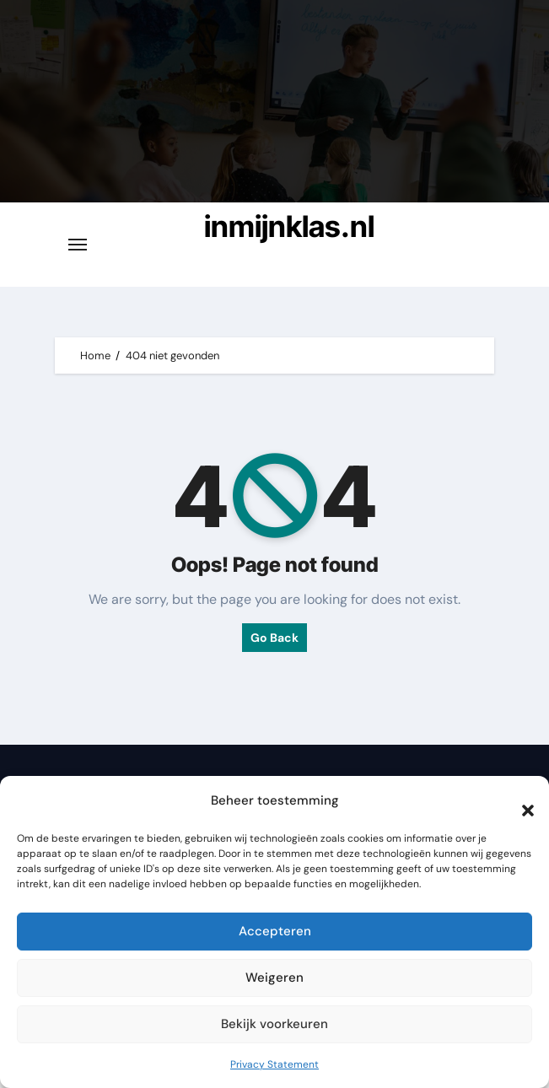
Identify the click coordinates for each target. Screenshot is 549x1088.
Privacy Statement (274, 1064)
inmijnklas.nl (289, 226)
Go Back (274, 637)
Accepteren (275, 931)
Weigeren (274, 977)
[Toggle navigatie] (77, 245)
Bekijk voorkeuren (274, 1023)
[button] (519, 801)
